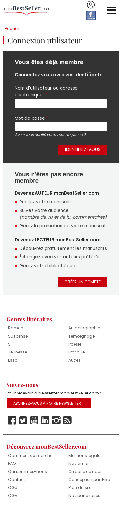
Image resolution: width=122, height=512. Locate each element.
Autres (74, 360)
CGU (12, 487)
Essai (13, 360)
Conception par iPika (89, 479)
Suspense (18, 336)
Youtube (34, 420)
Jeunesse (17, 352)
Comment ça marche (30, 455)
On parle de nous (85, 471)
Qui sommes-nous (27, 471)
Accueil (12, 28)
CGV (12, 495)
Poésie (74, 344)
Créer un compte (82, 281)
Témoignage (81, 336)
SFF (11, 344)
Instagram (56, 420)
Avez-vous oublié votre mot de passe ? (50, 134)
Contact (16, 479)
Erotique (76, 352)
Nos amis (78, 463)
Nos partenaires (84, 495)
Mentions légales (85, 455)
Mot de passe (31, 118)
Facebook (12, 420)
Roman (15, 328)
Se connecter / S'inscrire (90, 5)
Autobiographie (84, 328)
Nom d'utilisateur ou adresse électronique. (46, 91)
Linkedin (45, 420)
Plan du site (79, 487)
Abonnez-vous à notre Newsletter (47, 403)
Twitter (23, 420)
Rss (67, 420)
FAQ (12, 463)
